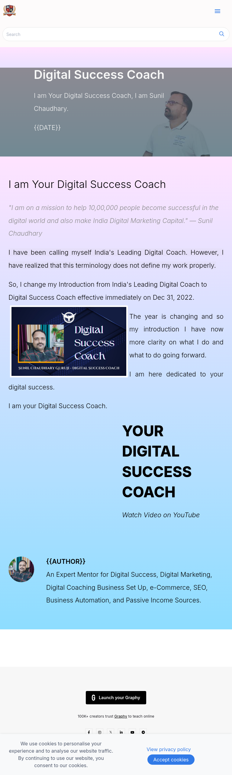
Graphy (120, 716)
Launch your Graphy (116, 698)
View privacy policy (169, 749)
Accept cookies (171, 760)
